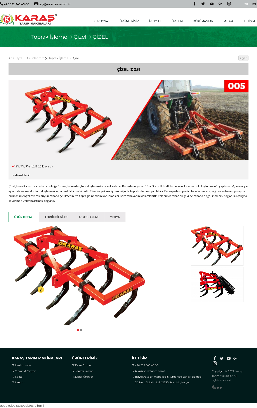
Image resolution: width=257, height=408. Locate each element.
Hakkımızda (23, 365)
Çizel (80, 37)
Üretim (177, 21)
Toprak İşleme (58, 58)
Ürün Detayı (23, 217)
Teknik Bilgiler (56, 217)
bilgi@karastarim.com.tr (52, 4)
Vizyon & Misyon (25, 371)
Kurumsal (101, 21)
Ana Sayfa (15, 58)
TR (246, 4)
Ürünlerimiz (129, 21)
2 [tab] (81, 329)
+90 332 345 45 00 (14, 4)
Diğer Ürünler (84, 376)
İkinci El (155, 21)
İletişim (249, 21)
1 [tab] (78, 329)
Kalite (19, 376)
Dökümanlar (203, 21)
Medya (228, 21)
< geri (243, 58)
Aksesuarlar (89, 217)
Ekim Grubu (83, 365)
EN (254, 4)
